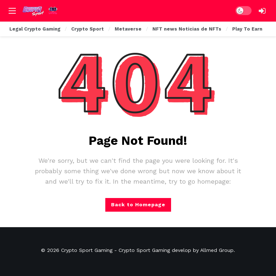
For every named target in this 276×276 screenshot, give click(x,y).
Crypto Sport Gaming (86, 250)
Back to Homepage (138, 204)
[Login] (262, 10)
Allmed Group (217, 250)
